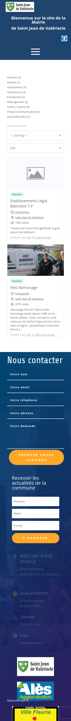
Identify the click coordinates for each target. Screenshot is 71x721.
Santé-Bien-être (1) (18, 116)
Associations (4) (16, 87)
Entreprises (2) (16, 97)
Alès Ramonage (45, 335)
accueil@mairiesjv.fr (32, 643)
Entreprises (22, 212)
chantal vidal (43, 237)
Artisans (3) (14, 77)
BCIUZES (34, 700)
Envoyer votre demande (36, 457)
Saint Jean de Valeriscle (29, 217)
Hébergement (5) (17, 102)
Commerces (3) (16, 92)
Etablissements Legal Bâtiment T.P (28, 203)
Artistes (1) (13, 82)
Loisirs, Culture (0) (18, 107)
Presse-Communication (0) (23, 112)
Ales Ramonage (23, 287)
